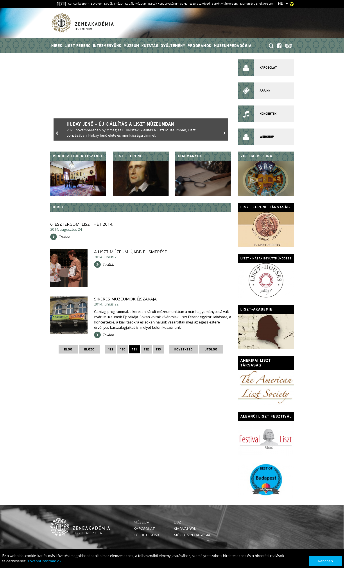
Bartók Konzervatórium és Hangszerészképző (179, 3)
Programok (200, 45)
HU (280, 3)
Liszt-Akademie (256, 309)
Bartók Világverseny (225, 3)
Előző (89, 349)
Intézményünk (107, 45)
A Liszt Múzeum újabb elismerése (130, 252)
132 (146, 349)
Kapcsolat (144, 528)
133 (158, 349)
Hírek (57, 45)
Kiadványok (190, 156)
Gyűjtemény (173, 45)
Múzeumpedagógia (233, 45)
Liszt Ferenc (78, 45)
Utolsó (211, 349)
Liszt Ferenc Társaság (265, 207)
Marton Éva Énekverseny (257, 3)
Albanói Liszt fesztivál (266, 416)
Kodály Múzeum (136, 3)
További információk (44, 561)
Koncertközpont (78, 3)
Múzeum (131, 45)
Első (68, 349)
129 (110, 349)
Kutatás (150, 45)
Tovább (64, 236)
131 (134, 349)
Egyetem (96, 3)
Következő (183, 349)
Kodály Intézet (113, 3)
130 (122, 349)
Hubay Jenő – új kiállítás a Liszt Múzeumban (120, 124)
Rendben (325, 561)
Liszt (178, 522)
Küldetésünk (146, 535)
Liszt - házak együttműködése (266, 258)
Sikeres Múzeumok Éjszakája (125, 299)
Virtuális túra (256, 156)
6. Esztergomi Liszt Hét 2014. (81, 224)
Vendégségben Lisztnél (78, 156)
